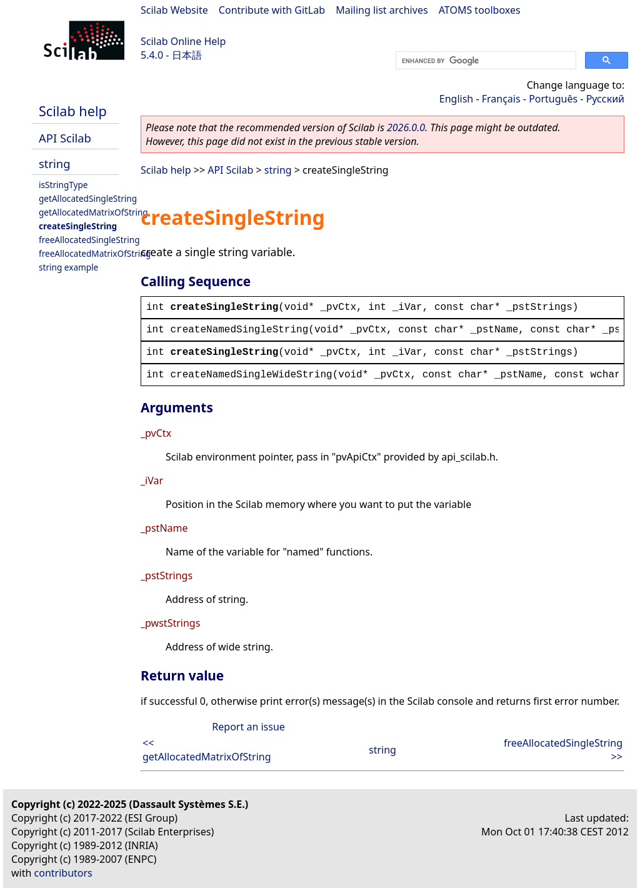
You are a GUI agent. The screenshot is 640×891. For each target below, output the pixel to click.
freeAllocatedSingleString (89, 240)
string (54, 163)
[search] (485, 60)
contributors (63, 873)
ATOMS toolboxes (480, 10)
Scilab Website (174, 10)
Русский (605, 99)
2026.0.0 (406, 127)
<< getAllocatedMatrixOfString (206, 750)
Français (501, 99)
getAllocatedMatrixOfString (93, 212)
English (456, 99)
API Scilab (65, 138)
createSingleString (78, 226)
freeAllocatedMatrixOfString (95, 253)
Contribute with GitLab (272, 10)
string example (68, 267)
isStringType (63, 185)
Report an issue (248, 727)
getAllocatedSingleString (88, 198)
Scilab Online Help (183, 41)
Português (553, 99)
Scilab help (73, 111)
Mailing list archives (382, 10)
